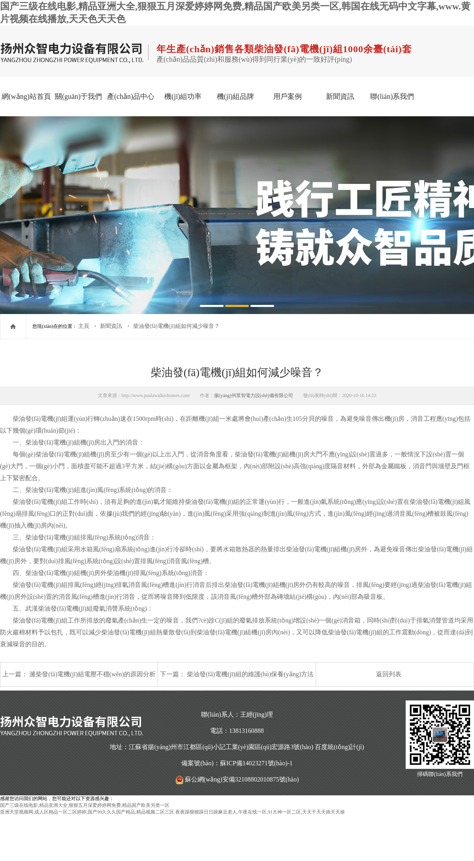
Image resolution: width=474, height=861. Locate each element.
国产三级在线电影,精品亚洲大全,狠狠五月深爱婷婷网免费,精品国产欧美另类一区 (84, 805)
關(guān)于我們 (78, 96)
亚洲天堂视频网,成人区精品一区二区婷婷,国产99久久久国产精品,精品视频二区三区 (87, 812)
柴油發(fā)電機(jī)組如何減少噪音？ (176, 326)
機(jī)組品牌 (235, 96)
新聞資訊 (340, 96)
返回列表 (388, 674)
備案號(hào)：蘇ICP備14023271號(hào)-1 (237, 763)
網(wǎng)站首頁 (26, 96)
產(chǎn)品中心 (130, 96)
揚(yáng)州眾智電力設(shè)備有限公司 (253, 395)
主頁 (84, 326)
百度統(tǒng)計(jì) (339, 747)
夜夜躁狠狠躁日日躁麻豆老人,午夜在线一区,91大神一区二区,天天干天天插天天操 (260, 812)
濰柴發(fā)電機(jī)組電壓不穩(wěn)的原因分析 (92, 674)
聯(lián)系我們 (392, 96)
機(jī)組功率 (182, 96)
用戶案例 (287, 96)
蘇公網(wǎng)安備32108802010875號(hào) (242, 779)
